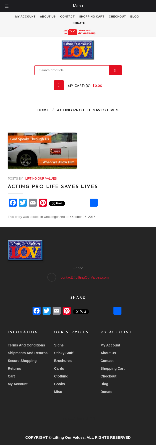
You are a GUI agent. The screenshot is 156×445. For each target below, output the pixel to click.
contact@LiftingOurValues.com (85, 277)
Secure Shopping (22, 361)
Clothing (61, 376)
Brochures (63, 361)
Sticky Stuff (63, 353)
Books (59, 384)
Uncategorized (54, 217)
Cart (11, 376)
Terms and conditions (26, 345)
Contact (67, 16)
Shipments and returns (28, 353)
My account (25, 16)
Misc (58, 392)
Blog (135, 16)
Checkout (117, 16)
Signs (59, 345)
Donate (79, 23)
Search (115, 70)
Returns (14, 368)
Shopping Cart (91, 16)
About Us (48, 16)
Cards (59, 368)
